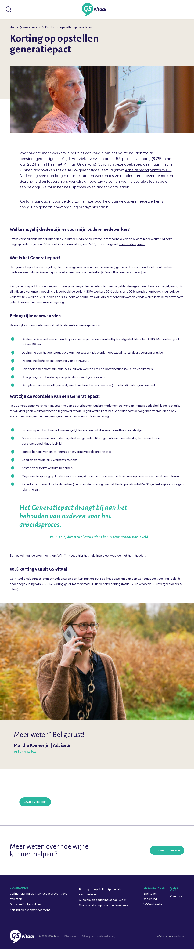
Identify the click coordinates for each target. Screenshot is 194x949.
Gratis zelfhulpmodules (25, 904)
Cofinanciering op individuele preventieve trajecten (38, 896)
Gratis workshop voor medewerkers (103, 905)
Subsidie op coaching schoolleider (102, 900)
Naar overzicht (35, 801)
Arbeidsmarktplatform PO (148, 170)
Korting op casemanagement (30, 910)
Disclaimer (70, 936)
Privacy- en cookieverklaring (98, 936)
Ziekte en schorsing (150, 896)
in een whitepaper (132, 244)
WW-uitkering (153, 904)
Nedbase (179, 936)
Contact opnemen (167, 850)
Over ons (176, 896)
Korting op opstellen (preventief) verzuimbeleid (102, 891)
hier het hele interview (94, 555)
